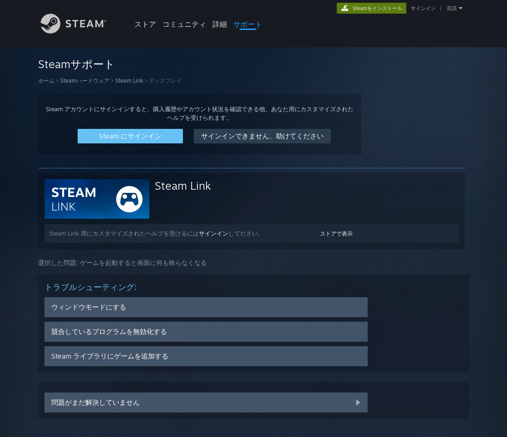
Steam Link (129, 80)
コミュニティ (184, 24)
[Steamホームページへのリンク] (80, 31)
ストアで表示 (336, 233)
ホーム (46, 80)
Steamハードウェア (84, 80)
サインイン (423, 8)
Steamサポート (76, 64)
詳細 (219, 24)
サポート (247, 24)
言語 (452, 8)
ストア (145, 24)
